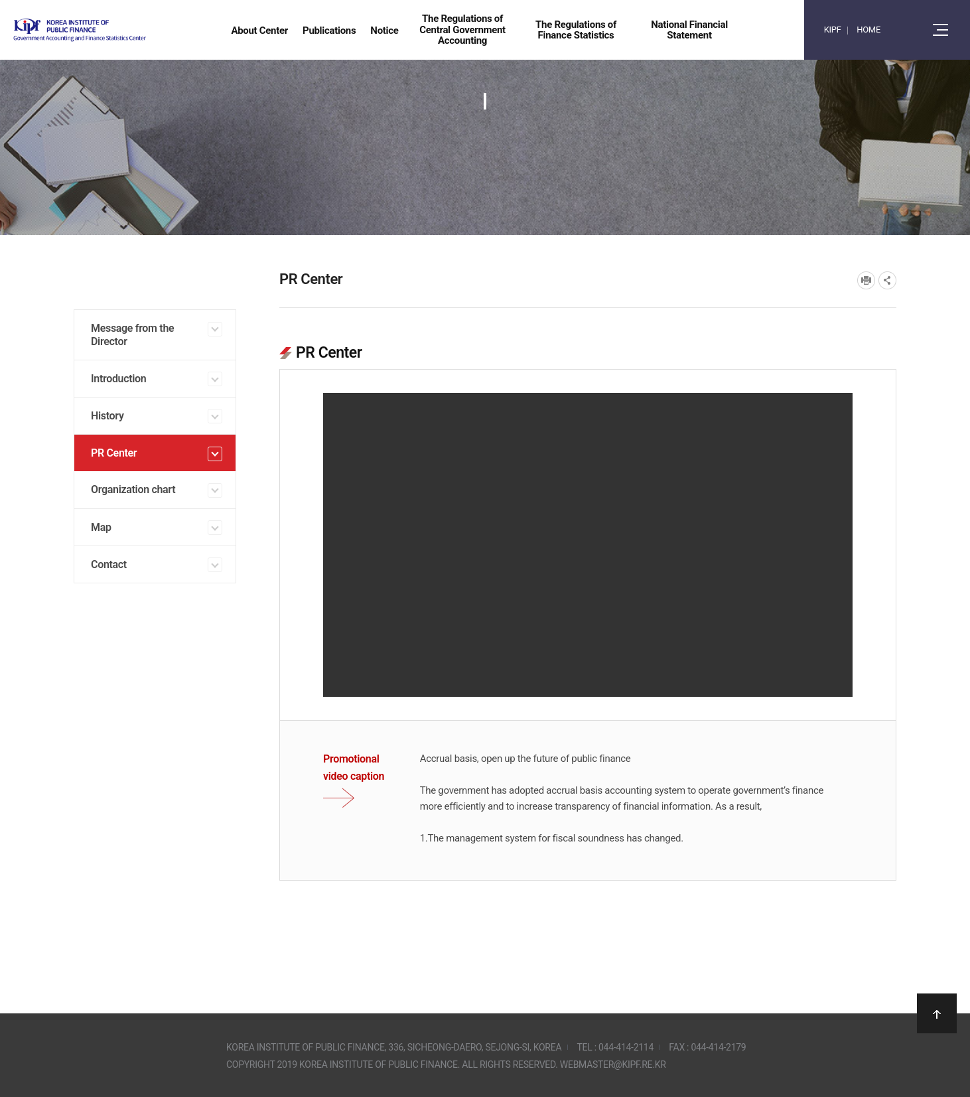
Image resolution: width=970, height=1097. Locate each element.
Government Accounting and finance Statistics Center (114, 30)
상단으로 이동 (937, 1013)
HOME (868, 30)
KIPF (832, 30)
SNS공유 (887, 280)
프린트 (866, 280)
